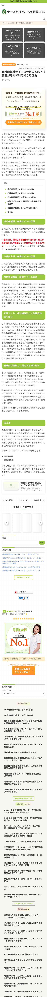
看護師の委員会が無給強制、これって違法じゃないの (20, 554)
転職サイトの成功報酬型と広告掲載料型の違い (24, 203)
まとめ (10, 212)
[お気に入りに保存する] (6, 80)
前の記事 (7, 500)
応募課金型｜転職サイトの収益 (20, 193)
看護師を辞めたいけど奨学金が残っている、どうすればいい (22, 558)
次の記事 (39, 500)
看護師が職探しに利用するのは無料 (22, 208)
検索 (4, 538)
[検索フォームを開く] (44, 19)
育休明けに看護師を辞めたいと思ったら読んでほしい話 (21, 571)
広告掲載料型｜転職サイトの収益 (21, 197)
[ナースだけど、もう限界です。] (23, 12)
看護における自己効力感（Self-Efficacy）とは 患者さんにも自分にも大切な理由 (23, 562)
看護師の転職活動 (9, 64)
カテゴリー (6, 690)
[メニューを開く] (3, 5)
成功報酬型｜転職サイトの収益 (20, 189)
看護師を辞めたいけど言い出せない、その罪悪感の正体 (21, 567)
